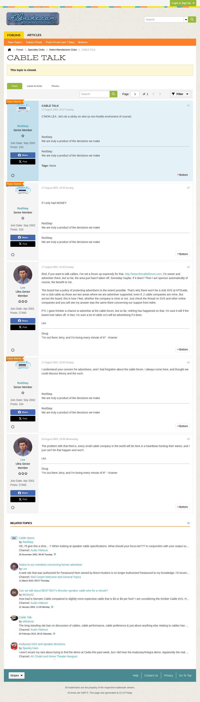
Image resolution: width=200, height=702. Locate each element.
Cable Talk (25, 617)
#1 (188, 105)
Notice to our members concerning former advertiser (50, 564)
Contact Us (151, 675)
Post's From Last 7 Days (60, 42)
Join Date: (17, 143)
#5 (188, 439)
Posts (15, 85)
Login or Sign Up (183, 3)
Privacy (168, 675)
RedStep (28, 542)
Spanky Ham (30, 648)
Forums (14, 35)
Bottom (83, 42)
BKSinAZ (28, 594)
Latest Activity (34, 85)
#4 (188, 362)
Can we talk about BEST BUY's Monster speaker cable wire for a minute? (63, 590)
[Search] (166, 19)
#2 (188, 188)
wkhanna (28, 621)
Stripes (16, 675)
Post (23, 161)
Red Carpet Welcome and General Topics (56, 576)
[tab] (14, 86)
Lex (25, 568)
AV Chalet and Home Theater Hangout (53, 656)
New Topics (15, 42)
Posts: (14, 147)
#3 (188, 267)
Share (23, 155)
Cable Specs (26, 537)
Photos (55, 85)
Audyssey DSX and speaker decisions (42, 644)
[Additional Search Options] (186, 19)
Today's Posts (34, 42)
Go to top (185, 675)
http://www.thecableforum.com (143, 273)
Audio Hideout (39, 550)
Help (135, 675)
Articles (34, 35)
